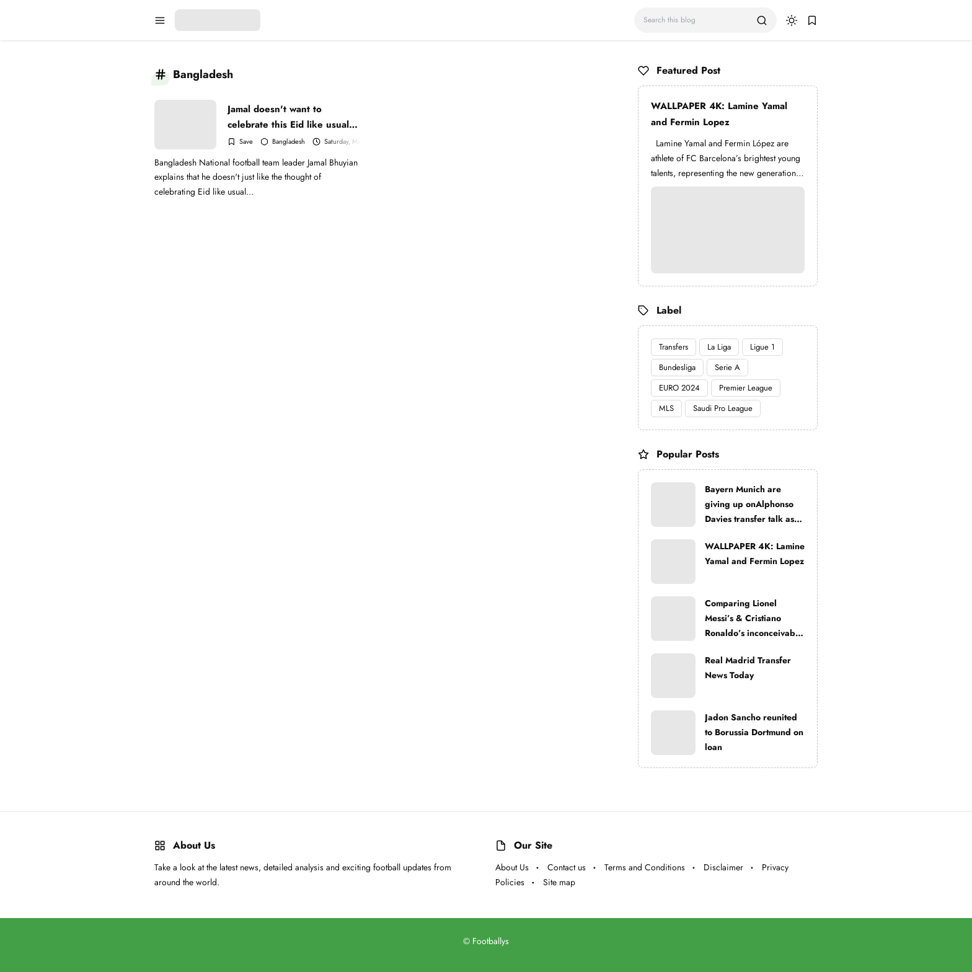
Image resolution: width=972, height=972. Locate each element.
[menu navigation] (160, 20)
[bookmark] (812, 20)
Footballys (490, 941)
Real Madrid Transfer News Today (748, 667)
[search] (761, 20)
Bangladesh (288, 142)
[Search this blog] (695, 20)
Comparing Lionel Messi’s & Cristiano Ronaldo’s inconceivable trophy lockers (754, 618)
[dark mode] (791, 20)
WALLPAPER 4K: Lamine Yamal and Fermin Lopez (719, 114)
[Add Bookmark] (240, 142)
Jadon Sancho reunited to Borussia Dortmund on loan (754, 732)
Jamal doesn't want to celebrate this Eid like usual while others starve (288, 116)
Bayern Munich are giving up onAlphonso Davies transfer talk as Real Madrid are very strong (749, 504)
